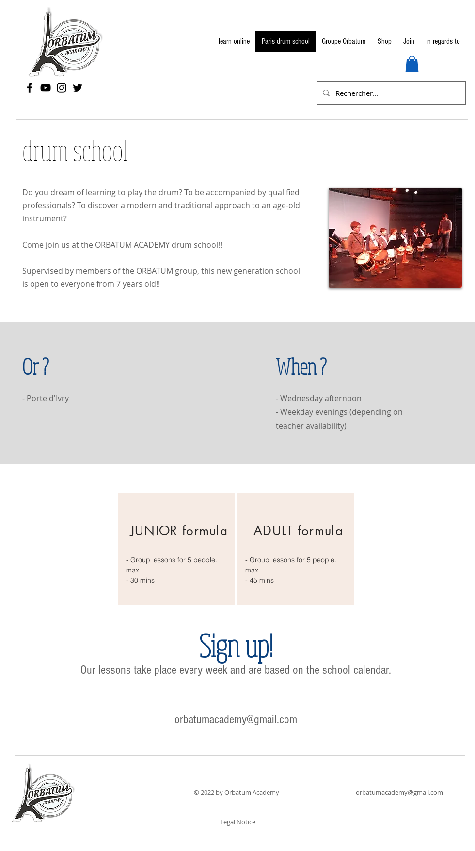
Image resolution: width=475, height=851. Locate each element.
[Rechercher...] (390, 93)
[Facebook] (29, 87)
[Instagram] (61, 87)
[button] (412, 64)
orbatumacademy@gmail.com (235, 719)
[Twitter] (77, 87)
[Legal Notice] (237, 822)
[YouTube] (45, 87)
